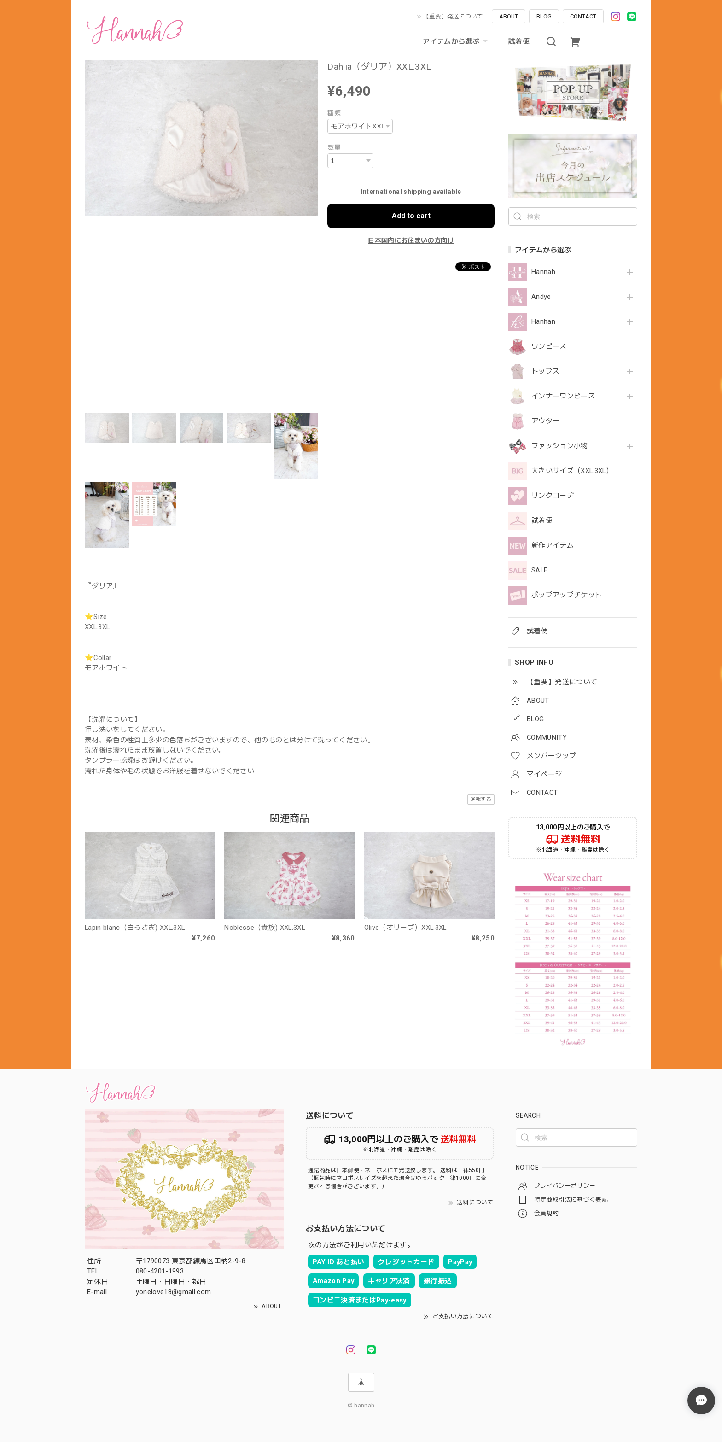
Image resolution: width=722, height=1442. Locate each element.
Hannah (543, 272)
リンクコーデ (552, 496)
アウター (545, 421)
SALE (539, 570)
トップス (545, 371)
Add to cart (411, 215)
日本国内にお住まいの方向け (411, 240)
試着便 (519, 41)
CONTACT (583, 16)
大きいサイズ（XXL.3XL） (572, 471)
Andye (541, 297)
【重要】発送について (453, 16)
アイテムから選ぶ (456, 41)
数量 (334, 147)
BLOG (544, 16)
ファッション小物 (559, 446)
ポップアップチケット (566, 595)
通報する (481, 799)
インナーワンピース (563, 396)
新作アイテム (552, 545)
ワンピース (549, 346)
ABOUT (508, 16)
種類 (334, 113)
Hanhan (543, 322)
